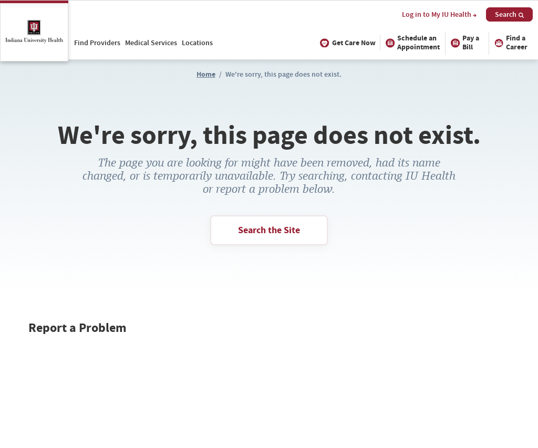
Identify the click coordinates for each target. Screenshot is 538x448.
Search (509, 14)
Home (205, 74)
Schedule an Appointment (411, 42)
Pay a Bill (464, 42)
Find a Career (509, 42)
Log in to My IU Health (439, 14)
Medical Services (151, 42)
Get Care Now (346, 43)
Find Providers (97, 42)
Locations (197, 42)
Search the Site (269, 230)
